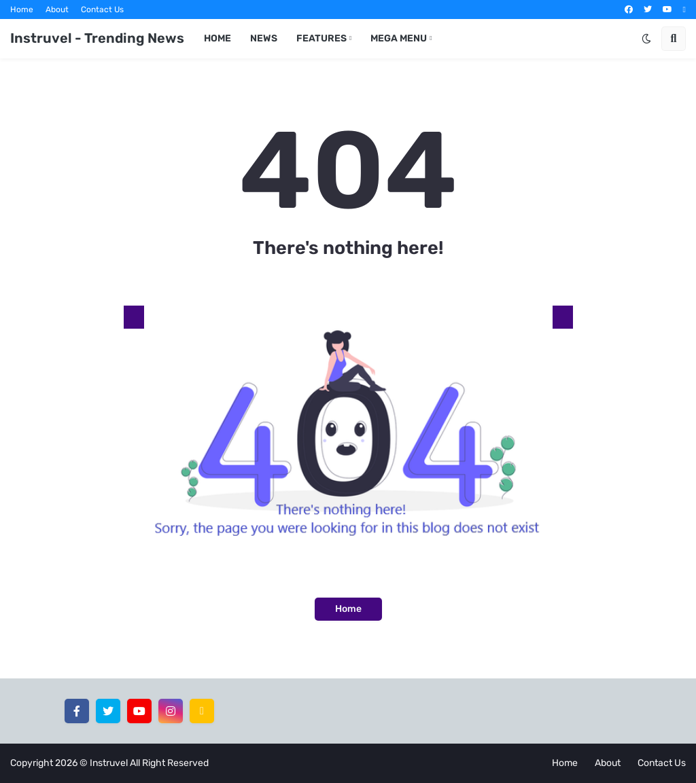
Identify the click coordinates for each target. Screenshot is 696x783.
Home (21, 9)
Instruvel (109, 763)
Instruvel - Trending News (97, 38)
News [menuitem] (263, 38)
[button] (646, 38)
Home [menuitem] (217, 38)
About (57, 9)
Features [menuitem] (321, 38)
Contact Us (102, 9)
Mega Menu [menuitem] (398, 38)
